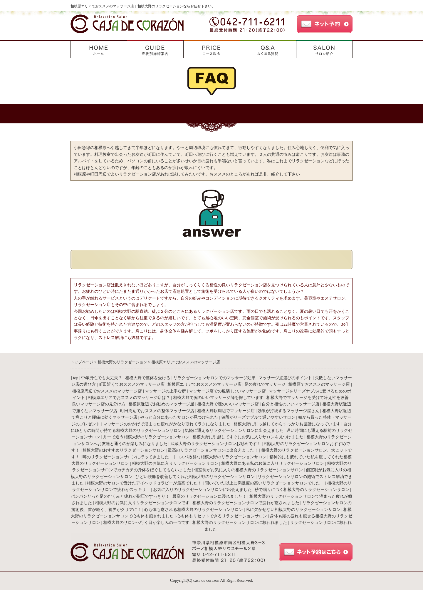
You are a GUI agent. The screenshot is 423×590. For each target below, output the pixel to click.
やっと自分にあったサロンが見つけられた (179, 417)
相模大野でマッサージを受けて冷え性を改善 (307, 397)
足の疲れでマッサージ (265, 384)
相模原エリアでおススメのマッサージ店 (204, 384)
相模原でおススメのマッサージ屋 (319, 384)
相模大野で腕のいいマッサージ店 (228, 404)
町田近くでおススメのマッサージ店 (131, 384)
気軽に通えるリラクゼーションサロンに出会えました (234, 430)
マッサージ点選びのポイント (285, 378)
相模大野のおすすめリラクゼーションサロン (124, 450)
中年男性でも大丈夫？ (101, 378)
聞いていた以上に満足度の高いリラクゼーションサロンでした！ (264, 483)
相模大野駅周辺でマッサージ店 (226, 411)
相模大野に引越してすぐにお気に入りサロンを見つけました (247, 437)
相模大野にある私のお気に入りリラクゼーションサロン (272, 463)
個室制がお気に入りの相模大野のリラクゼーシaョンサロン (248, 470)
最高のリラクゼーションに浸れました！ (209, 496)
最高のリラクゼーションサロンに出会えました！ (213, 450)
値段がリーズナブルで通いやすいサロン (258, 417)
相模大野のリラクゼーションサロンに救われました (239, 522)
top (75, 378)
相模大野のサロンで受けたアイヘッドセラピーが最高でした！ (144, 483)
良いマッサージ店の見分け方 (98, 404)
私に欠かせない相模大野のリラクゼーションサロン (293, 509)
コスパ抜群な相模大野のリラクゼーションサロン (221, 457)
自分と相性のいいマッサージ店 (290, 404)
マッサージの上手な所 (165, 391)
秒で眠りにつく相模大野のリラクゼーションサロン (302, 489)
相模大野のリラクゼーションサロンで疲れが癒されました (245, 503)
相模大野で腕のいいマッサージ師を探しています (218, 397)
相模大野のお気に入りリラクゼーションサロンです (142, 503)
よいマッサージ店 (249, 391)
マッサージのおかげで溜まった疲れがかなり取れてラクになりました (167, 424)
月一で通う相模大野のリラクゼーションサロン (146, 437)
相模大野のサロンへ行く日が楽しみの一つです (146, 522)
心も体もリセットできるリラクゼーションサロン (222, 516)
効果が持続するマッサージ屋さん (288, 411)
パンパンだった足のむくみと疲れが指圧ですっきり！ (120, 496)
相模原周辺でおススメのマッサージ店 (107, 391)
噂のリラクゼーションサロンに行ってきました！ (128, 457)
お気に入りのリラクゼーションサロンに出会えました (202, 489)
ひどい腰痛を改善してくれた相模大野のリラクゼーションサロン (195, 476)
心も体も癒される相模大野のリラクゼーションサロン (193, 509)
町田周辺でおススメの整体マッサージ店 (157, 411)
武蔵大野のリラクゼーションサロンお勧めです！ (215, 444)
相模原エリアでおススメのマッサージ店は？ (129, 397)
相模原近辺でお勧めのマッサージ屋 (161, 404)
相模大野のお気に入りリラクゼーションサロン (175, 463)
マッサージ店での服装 (209, 391)
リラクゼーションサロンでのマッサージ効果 (214, 378)
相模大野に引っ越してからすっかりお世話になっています (287, 424)
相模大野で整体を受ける (147, 378)
